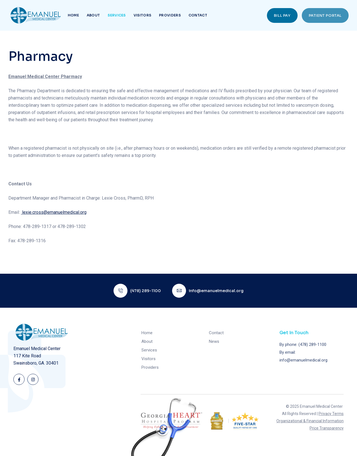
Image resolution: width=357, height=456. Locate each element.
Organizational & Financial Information (310, 421)
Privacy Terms (331, 413)
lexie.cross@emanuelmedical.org (53, 212)
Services (117, 15)
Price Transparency (327, 428)
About (93, 15)
